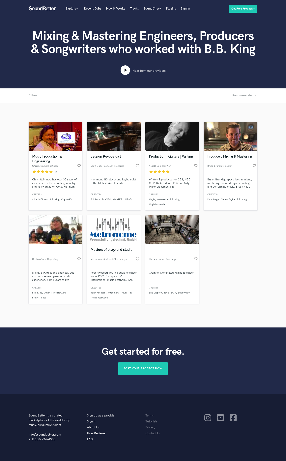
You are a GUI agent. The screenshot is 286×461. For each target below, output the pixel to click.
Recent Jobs (92, 9)
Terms (149, 415)
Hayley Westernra (158, 199)
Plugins (171, 9)
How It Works (115, 9)
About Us (93, 427)
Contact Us (153, 433)
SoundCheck (152, 9)
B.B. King (54, 199)
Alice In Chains (40, 199)
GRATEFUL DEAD (122, 199)
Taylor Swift (170, 292)
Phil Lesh (95, 199)
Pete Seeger (213, 199)
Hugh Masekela (157, 204)
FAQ (90, 439)
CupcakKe (66, 199)
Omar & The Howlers (55, 292)
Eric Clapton (155, 292)
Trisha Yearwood (99, 297)
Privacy (150, 427)
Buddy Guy (184, 292)
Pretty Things (39, 297)
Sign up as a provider (101, 415)
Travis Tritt (126, 292)
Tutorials (151, 421)
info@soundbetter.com (45, 435)
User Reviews (96, 433)
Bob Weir (106, 199)
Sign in (185, 9)
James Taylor (228, 199)
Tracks (134, 9)
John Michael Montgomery (105, 292)
